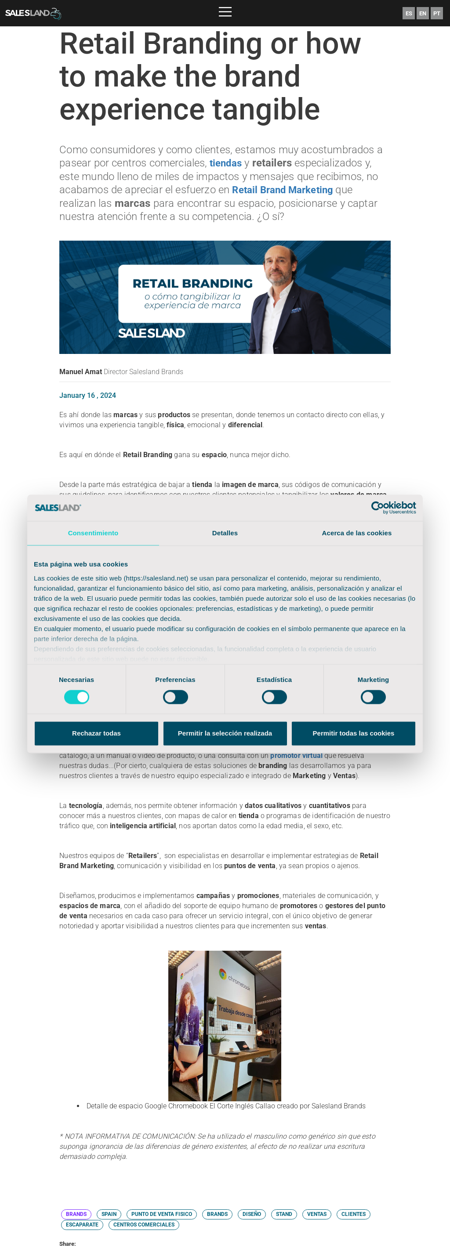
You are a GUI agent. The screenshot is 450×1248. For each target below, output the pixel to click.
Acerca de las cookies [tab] (357, 533)
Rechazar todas (96, 733)
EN (422, 13)
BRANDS (76, 1213)
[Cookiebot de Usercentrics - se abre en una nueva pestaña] (377, 507)
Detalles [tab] (225, 533)
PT (436, 13)
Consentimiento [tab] (93, 533)
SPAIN (109, 1213)
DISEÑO (252, 1213)
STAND (284, 1213)
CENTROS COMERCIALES (143, 1224)
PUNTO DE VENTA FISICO (161, 1213)
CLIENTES (353, 1213)
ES (409, 13)
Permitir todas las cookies (354, 733)
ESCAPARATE (82, 1224)
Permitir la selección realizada (225, 733)
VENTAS (317, 1213)
